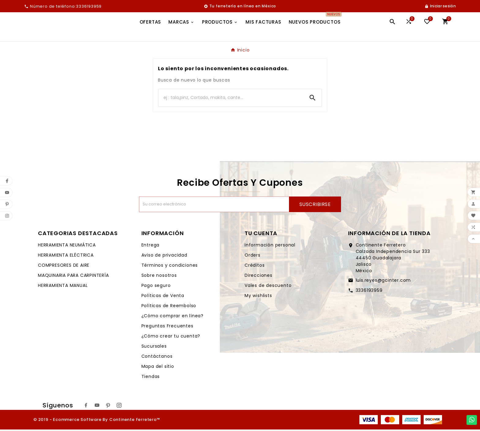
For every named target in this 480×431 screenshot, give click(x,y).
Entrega (150, 246)
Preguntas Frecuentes (167, 327)
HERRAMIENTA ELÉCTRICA (66, 257)
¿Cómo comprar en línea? (172, 317)
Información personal (270, 246)
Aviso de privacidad (164, 257)
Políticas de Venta (162, 297)
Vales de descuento (268, 287)
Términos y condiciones (169, 267)
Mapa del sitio (157, 368)
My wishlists (258, 297)
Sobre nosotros (159, 277)
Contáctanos (157, 358)
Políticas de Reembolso (169, 307)
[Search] (313, 99)
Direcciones (258, 277)
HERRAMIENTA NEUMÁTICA (67, 246)
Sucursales (154, 348)
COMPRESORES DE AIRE (63, 267)
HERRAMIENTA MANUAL (63, 287)
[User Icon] (440, 6)
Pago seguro (156, 287)
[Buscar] (231, 99)
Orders (253, 257)
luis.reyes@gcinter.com (383, 282)
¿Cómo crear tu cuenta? (171, 337)
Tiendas (150, 378)
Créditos (254, 267)
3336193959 (369, 292)
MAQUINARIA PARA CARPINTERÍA (73, 277)
